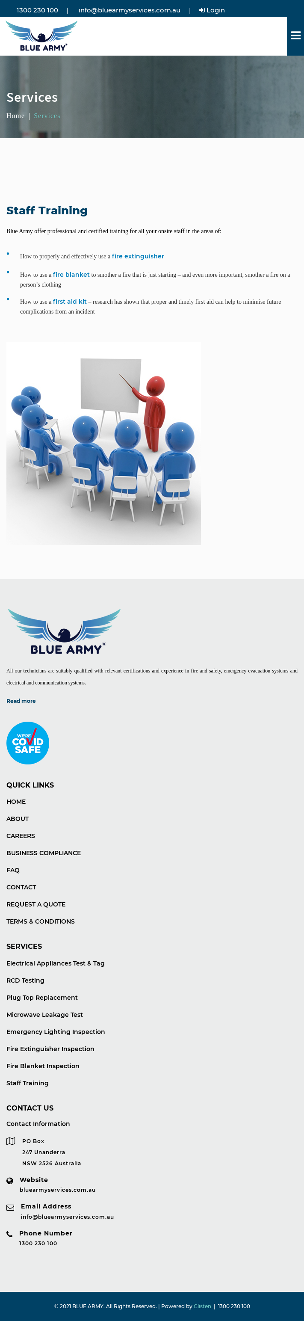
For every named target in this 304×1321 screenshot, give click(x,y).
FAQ (13, 870)
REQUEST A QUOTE (35, 904)
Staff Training (27, 1083)
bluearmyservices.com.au (58, 1190)
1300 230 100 (36, 10)
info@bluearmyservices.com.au (128, 10)
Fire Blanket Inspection (43, 1066)
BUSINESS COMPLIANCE (43, 853)
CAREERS (20, 836)
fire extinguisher (138, 256)
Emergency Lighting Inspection (55, 1032)
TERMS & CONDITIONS (40, 921)
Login (212, 10)
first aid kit (70, 301)
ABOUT (17, 819)
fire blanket (71, 274)
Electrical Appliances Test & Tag (55, 963)
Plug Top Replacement (42, 997)
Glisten (202, 1306)
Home (15, 115)
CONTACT (21, 887)
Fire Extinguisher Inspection (50, 1049)
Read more (21, 701)
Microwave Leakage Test (44, 1015)
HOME (16, 802)
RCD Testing (25, 980)
